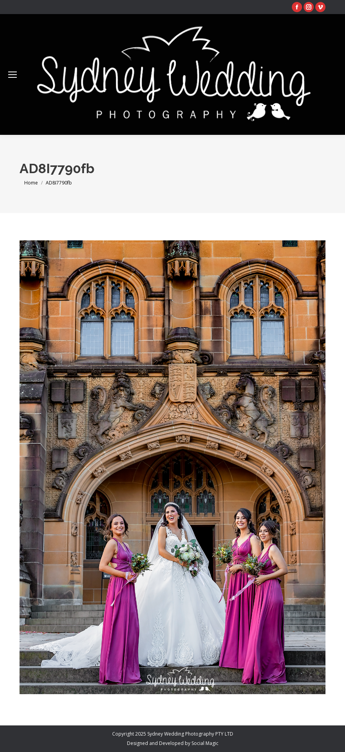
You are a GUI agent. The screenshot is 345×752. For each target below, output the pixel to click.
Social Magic (204, 743)
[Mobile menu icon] (12, 74)
